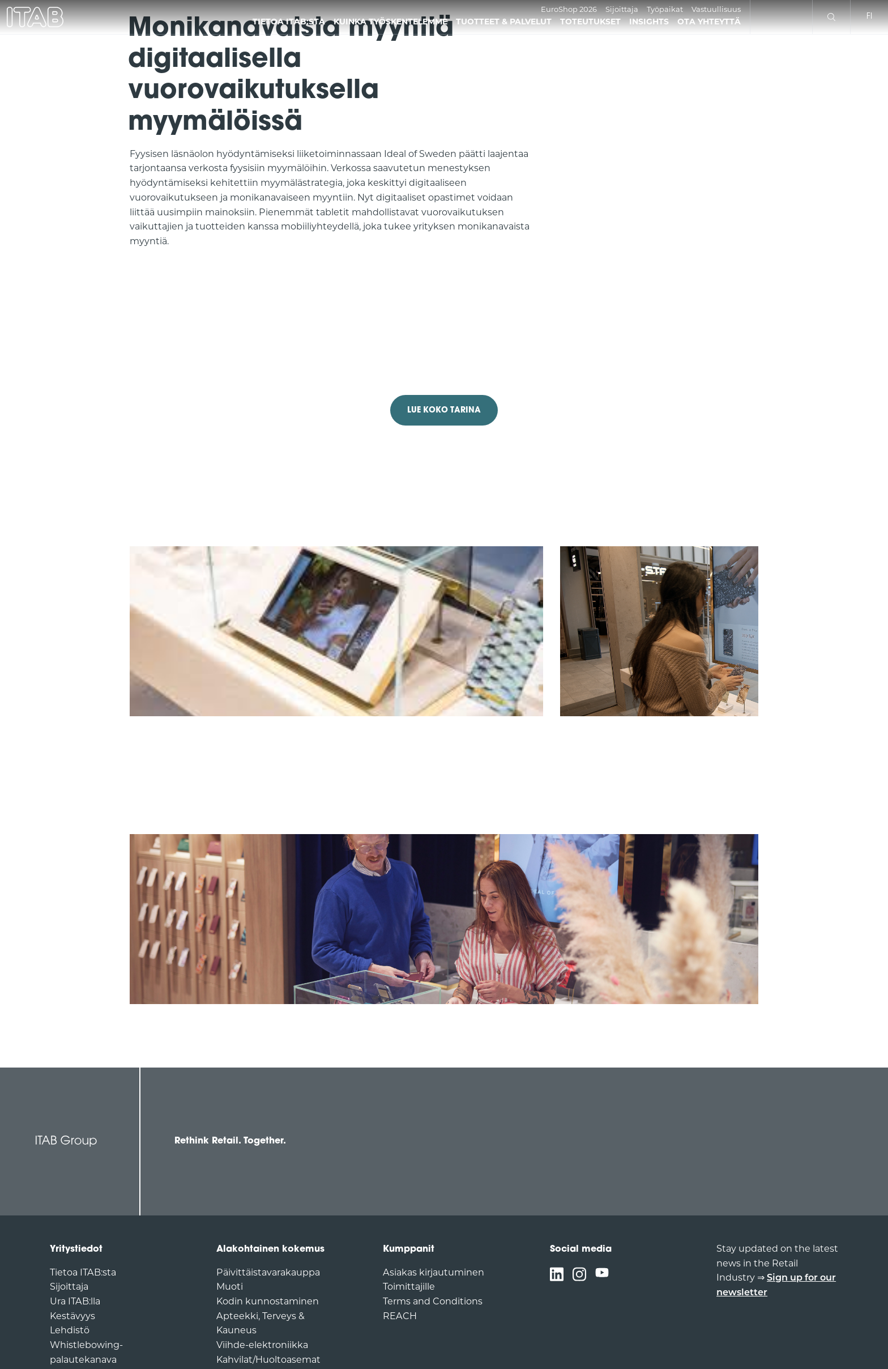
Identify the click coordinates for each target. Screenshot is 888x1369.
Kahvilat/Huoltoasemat (268, 1360)
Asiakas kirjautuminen (433, 1273)
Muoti (229, 1287)
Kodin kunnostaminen (267, 1302)
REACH (400, 1316)
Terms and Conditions (433, 1302)
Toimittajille (409, 1287)
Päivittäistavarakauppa (268, 1273)
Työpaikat (665, 10)
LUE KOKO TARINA (444, 410)
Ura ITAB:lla (75, 1302)
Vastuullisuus (716, 10)
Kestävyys (72, 1316)
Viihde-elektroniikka (262, 1345)
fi (869, 16)
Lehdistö (69, 1331)
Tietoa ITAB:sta (83, 1273)
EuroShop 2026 (569, 10)
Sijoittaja (621, 10)
